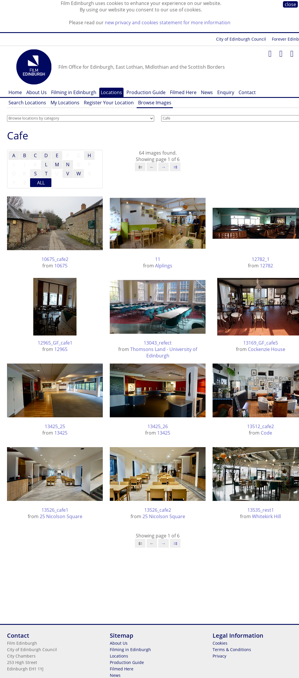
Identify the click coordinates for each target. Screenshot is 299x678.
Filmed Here (183, 92)
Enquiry (225, 92)
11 (157, 259)
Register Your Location (109, 102)
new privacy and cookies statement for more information (167, 22)
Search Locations (27, 102)
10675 (60, 265)
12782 (266, 265)
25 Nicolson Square (61, 516)
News (207, 92)
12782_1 (261, 259)
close (290, 4)
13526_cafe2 (157, 510)
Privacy (219, 656)
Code (266, 433)
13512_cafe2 (260, 426)
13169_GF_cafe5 (260, 343)
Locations (111, 92)
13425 (60, 433)
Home (15, 92)
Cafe (17, 135)
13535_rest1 (260, 510)
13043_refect (158, 343)
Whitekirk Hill (266, 516)
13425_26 (157, 426)
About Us (36, 92)
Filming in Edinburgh (73, 92)
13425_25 (55, 426)
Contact (247, 92)
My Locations (65, 102)
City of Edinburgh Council (241, 39)
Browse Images (154, 102)
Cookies (220, 643)
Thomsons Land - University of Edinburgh (163, 352)
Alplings (163, 265)
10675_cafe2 (54, 259)
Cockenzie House (266, 349)
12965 (60, 349)
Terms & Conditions (232, 649)
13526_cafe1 (54, 510)
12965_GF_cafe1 (55, 343)
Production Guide (146, 92)
